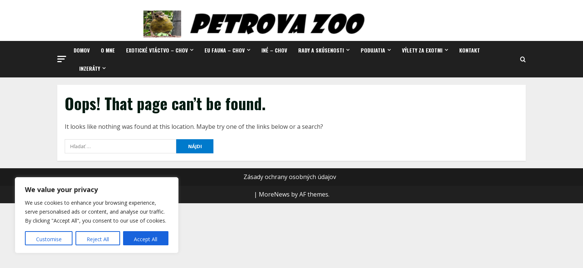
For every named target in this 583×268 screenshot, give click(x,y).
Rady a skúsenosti (321, 50)
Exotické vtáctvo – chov (157, 50)
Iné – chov (274, 50)
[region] (96, 215)
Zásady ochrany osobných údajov (290, 177)
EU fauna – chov (224, 50)
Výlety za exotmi (422, 50)
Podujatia (373, 50)
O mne (108, 50)
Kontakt (469, 50)
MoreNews (274, 194)
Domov (82, 50)
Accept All (145, 239)
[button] (61, 59)
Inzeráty (89, 68)
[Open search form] (523, 59)
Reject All (98, 239)
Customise (49, 239)
